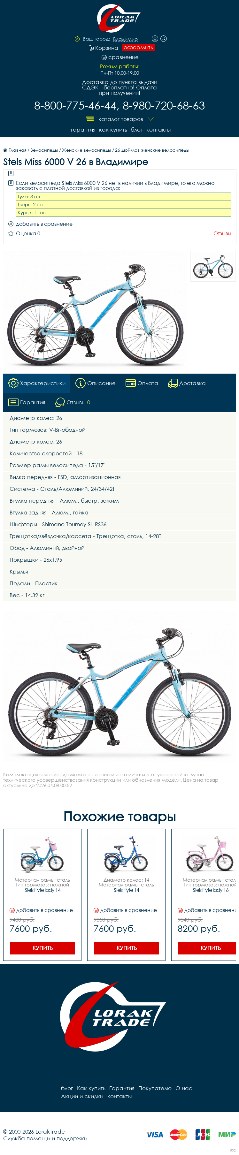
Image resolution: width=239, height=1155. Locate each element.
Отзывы (222, 233)
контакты (158, 129)
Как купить (113, 129)
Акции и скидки (82, 1096)
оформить (138, 47)
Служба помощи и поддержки (45, 1138)
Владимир (125, 39)
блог (137, 129)
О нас (183, 1088)
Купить (43, 948)
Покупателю (154, 1088)
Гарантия (82, 129)
